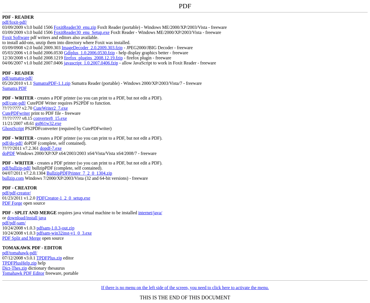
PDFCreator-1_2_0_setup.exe (63, 198)
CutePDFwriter (16, 113)
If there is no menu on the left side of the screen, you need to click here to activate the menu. (185, 287)
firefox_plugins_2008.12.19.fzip (93, 57)
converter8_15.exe (50, 118)
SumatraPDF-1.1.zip (52, 83)
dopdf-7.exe (51, 148)
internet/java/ (150, 212)
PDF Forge (12, 203)
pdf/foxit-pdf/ (14, 22)
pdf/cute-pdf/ (14, 103)
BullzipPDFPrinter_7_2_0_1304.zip (79, 173)
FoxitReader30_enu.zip (75, 27)
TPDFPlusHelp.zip (19, 263)
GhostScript (13, 128)
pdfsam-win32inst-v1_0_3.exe (64, 233)
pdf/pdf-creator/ (16, 193)
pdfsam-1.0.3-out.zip (56, 228)
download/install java (26, 217)
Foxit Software (15, 37)
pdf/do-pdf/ (12, 143)
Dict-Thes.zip (14, 268)
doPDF (8, 153)
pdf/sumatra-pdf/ (17, 78)
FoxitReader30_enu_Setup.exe (82, 32)
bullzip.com (13, 178)
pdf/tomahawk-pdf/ (19, 252)
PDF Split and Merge (21, 238)
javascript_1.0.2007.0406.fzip (91, 62)
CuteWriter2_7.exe (50, 108)
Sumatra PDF (14, 88)
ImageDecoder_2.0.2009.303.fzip (92, 47)
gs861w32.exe (48, 123)
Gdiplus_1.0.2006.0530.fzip (89, 52)
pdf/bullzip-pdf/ (16, 168)
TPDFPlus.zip (49, 258)
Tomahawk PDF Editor (23, 273)
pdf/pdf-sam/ (14, 222)
